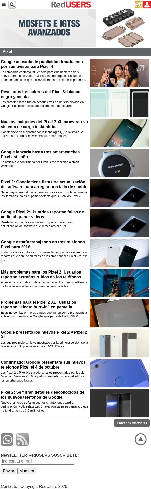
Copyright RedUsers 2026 (43, 486)
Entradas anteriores (132, 423)
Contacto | (10, 486)
